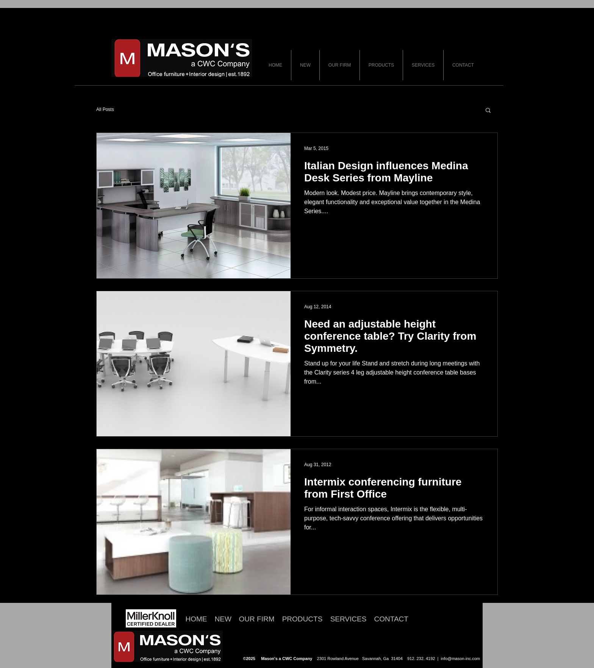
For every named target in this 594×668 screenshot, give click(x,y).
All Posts (105, 109)
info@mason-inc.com (460, 658)
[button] (488, 111)
